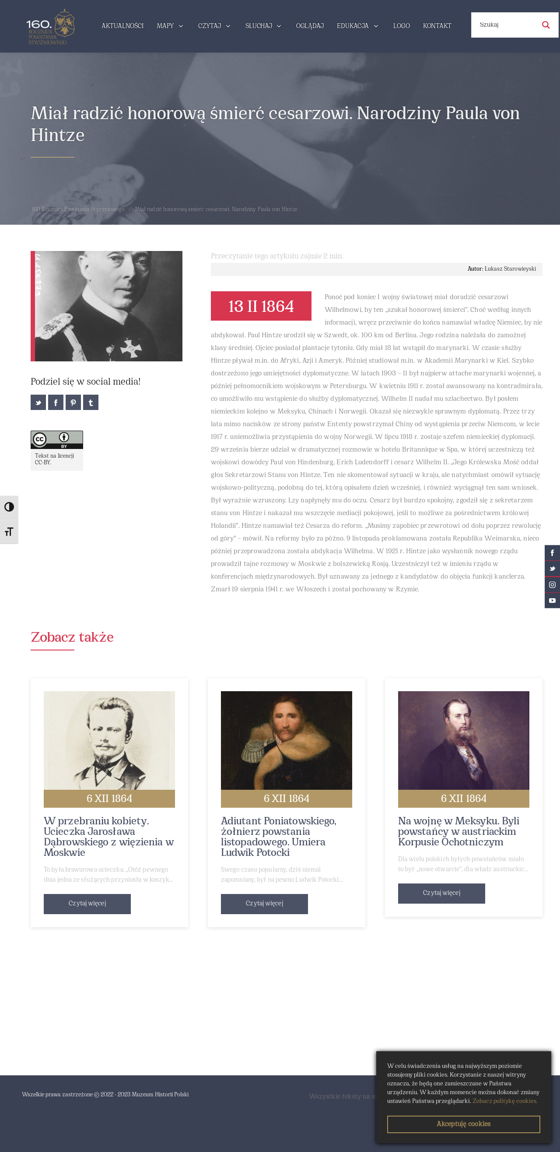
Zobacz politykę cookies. (505, 1101)
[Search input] (506, 25)
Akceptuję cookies (463, 1124)
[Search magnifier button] (546, 25)
